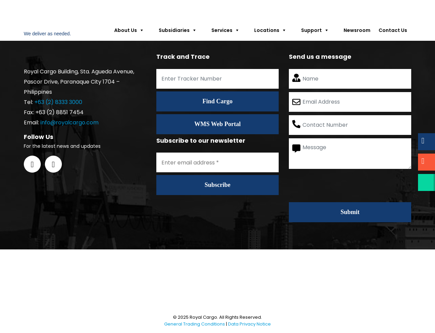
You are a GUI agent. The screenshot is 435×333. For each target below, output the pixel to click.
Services (228, 30)
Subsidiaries (181, 30)
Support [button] (318, 30)
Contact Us (393, 30)
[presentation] (340, 185)
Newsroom (357, 30)
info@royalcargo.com (69, 122)
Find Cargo (218, 101)
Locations (273, 30)
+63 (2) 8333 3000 (58, 102)
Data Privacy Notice (249, 324)
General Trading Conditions (194, 324)
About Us (132, 30)
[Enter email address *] (217, 162)
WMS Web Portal (217, 124)
